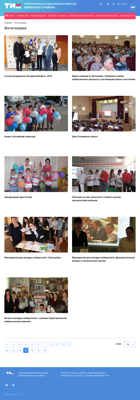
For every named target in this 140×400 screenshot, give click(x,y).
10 (63, 344)
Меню (10, 16)
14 (19, 350)
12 (7, 350)
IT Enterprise (23, 394)
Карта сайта (122, 4)
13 (13, 350)
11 (70, 344)
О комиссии (22, 16)
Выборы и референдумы (107, 16)
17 (38, 350)
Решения (52, 16)
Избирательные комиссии (81, 16)
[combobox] (130, 344)
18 (45, 350)
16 (32, 350)
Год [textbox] (127, 344)
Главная (8, 23)
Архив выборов (127, 16)
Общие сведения (38, 16)
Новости (63, 16)
